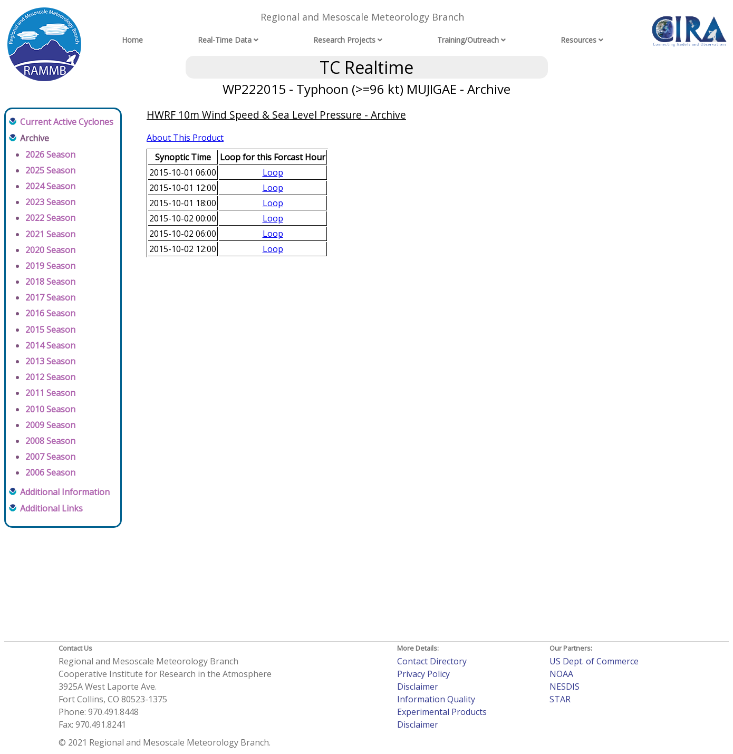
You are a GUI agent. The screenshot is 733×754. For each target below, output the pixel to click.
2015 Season (50, 329)
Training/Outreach (468, 40)
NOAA (561, 674)
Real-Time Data (225, 40)
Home (132, 40)
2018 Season (50, 281)
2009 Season (50, 425)
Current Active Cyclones (66, 122)
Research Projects (344, 40)
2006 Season (50, 472)
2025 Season (50, 170)
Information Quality (436, 699)
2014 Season (50, 345)
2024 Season (50, 186)
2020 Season (50, 250)
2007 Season (50, 456)
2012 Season (50, 377)
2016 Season (50, 313)
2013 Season (50, 361)
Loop (273, 172)
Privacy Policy (423, 674)
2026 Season (50, 154)
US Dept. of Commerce (594, 661)
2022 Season (50, 218)
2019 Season (50, 266)
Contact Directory (432, 661)
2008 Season (50, 441)
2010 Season (50, 409)
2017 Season (50, 297)
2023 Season (50, 202)
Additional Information (65, 492)
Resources (578, 40)
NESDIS (564, 686)
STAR (560, 699)
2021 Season (50, 234)
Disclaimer (417, 686)
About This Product (185, 137)
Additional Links (51, 508)
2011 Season (50, 393)
